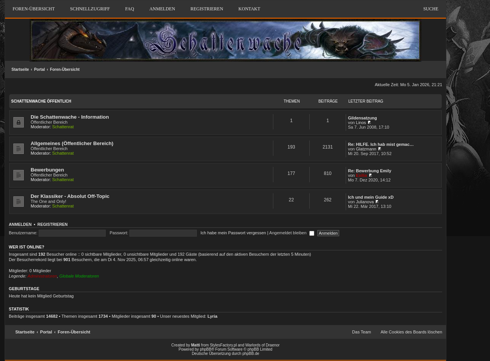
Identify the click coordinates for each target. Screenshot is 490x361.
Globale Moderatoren (79, 276)
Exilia (361, 175)
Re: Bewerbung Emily (369, 170)
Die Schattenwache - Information (70, 117)
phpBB (205, 349)
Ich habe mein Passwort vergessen (233, 232)
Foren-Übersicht (65, 69)
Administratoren (42, 276)
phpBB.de (250, 353)
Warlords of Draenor (262, 345)
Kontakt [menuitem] (249, 8)
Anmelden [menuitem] (162, 8)
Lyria (212, 316)
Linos (361, 122)
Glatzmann (366, 149)
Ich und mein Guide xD (371, 197)
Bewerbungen (47, 170)
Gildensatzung (362, 118)
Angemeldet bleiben (291, 232)
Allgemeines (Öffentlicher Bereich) (72, 143)
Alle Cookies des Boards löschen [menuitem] (411, 332)
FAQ (129, 8)
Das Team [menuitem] (361, 332)
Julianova (365, 201)
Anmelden (20, 224)
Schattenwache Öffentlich (41, 101)
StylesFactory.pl (223, 345)
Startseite (20, 69)
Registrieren (53, 224)
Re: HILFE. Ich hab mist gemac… (381, 144)
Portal (39, 69)
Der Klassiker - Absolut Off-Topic (70, 196)
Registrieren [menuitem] (206, 8)
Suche (430, 8)
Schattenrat (63, 126)
